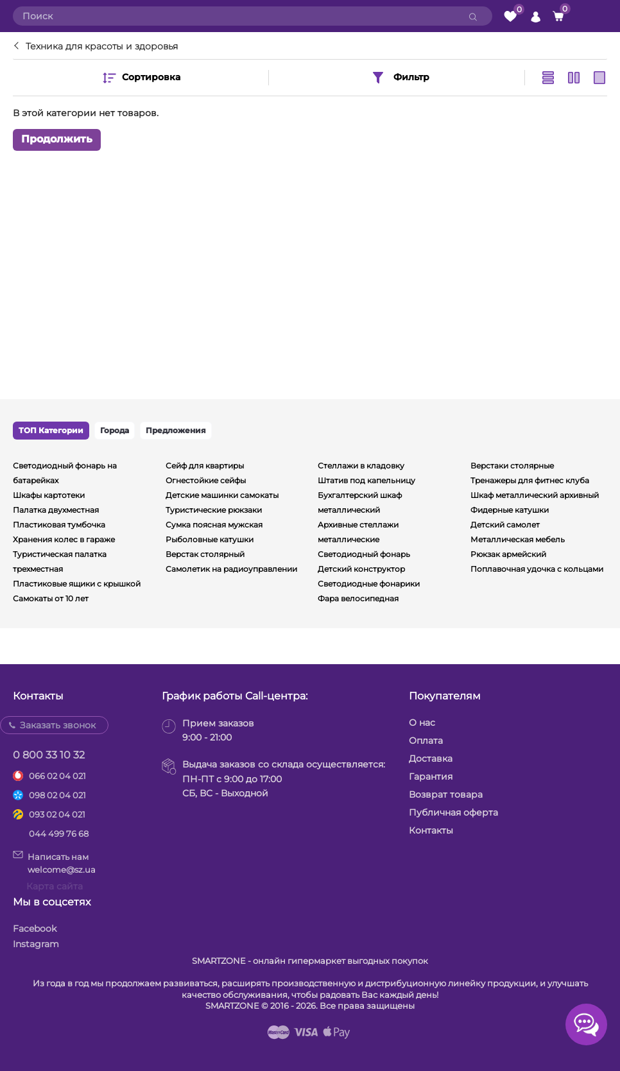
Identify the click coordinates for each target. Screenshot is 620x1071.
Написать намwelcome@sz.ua (54, 862)
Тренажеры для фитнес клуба (529, 480)
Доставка (430, 758)
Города (114, 430)
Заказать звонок (58, 725)
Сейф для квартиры (205, 465)
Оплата (426, 740)
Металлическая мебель (517, 539)
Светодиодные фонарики (369, 583)
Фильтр (399, 77)
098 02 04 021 (57, 795)
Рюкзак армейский (508, 554)
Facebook (34, 928)
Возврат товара (446, 794)
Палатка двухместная (56, 510)
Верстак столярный (205, 554)
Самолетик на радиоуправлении (231, 569)
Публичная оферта (453, 812)
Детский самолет (505, 524)
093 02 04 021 (57, 814)
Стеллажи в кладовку (361, 465)
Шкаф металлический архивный (534, 495)
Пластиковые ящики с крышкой (77, 583)
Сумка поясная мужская (214, 524)
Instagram (36, 944)
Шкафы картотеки (49, 495)
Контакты (431, 830)
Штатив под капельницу (366, 480)
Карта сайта (54, 886)
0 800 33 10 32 (49, 755)
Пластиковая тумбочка (59, 524)
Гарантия (430, 776)
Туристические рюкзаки (214, 510)
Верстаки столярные (512, 465)
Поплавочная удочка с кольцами (536, 569)
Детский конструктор (361, 569)
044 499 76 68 (59, 833)
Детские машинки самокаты (222, 495)
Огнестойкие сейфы (206, 480)
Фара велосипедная (358, 598)
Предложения (176, 430)
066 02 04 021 (57, 776)
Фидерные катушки (509, 510)
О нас (422, 722)
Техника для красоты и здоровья (102, 46)
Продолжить (56, 139)
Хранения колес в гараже (64, 539)
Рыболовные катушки (210, 539)
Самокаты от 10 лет (51, 598)
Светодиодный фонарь (364, 554)
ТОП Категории (51, 430)
